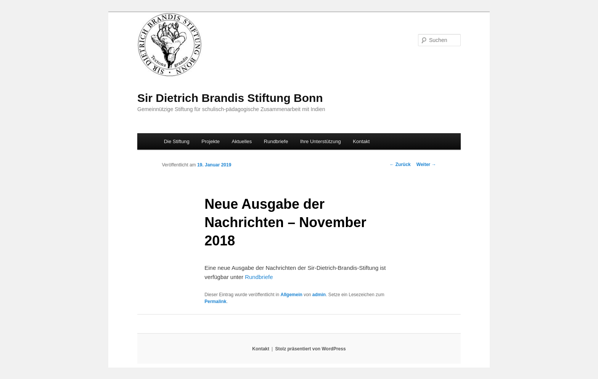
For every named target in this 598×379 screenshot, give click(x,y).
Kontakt (361, 141)
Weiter (426, 164)
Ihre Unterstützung (320, 141)
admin (319, 294)
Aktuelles (242, 141)
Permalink (215, 301)
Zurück (399, 164)
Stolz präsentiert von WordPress (310, 349)
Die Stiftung (177, 141)
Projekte (210, 141)
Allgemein (291, 294)
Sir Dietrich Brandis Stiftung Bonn (230, 98)
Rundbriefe (276, 141)
